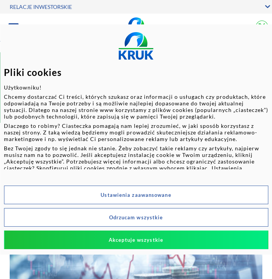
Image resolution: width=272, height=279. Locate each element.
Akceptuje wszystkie (136, 240)
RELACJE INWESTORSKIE (41, 6)
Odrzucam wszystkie (136, 217)
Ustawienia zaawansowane (136, 195)
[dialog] (136, 139)
